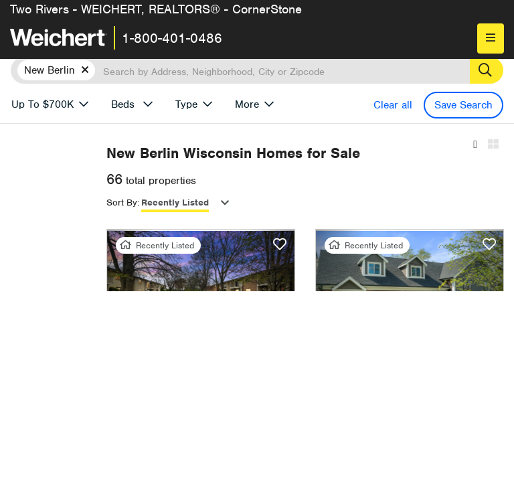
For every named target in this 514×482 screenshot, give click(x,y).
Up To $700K (42, 104)
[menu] (490, 38)
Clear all (392, 105)
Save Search (463, 105)
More (247, 104)
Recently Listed (284, 203)
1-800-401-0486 (172, 38)
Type (186, 104)
